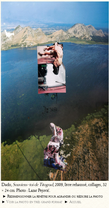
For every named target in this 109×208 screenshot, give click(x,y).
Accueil (75, 202)
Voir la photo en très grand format (34, 202)
